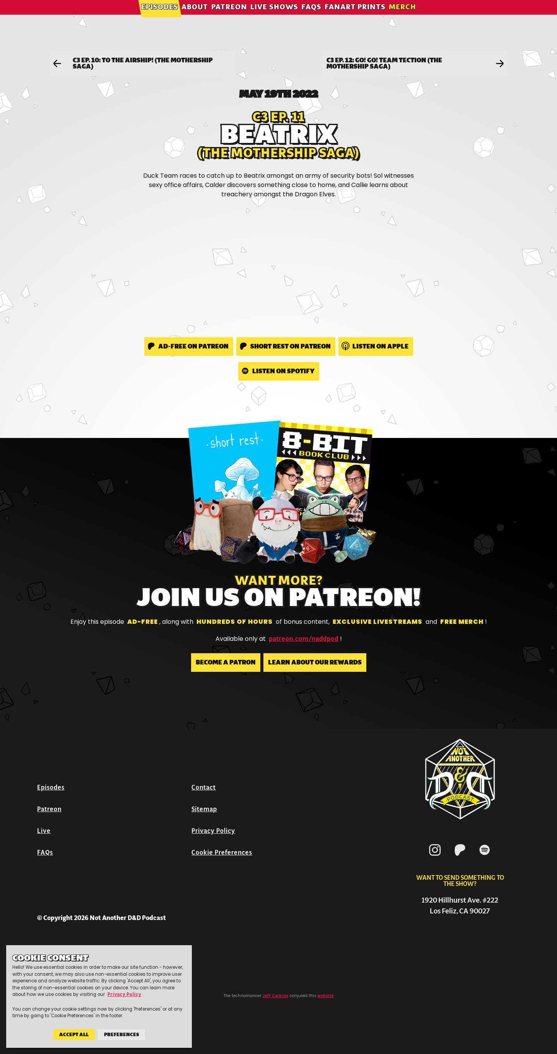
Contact (203, 787)
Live (44, 830)
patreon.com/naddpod (303, 639)
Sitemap (204, 809)
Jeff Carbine (276, 996)
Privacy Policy (213, 830)
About (194, 17)
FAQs (311, 17)
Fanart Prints (355, 17)
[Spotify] (484, 857)
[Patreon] (460, 857)
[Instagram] (435, 857)
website (326, 996)
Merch (402, 17)
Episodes (159, 17)
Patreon (229, 17)
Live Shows (274, 17)
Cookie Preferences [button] (221, 852)
